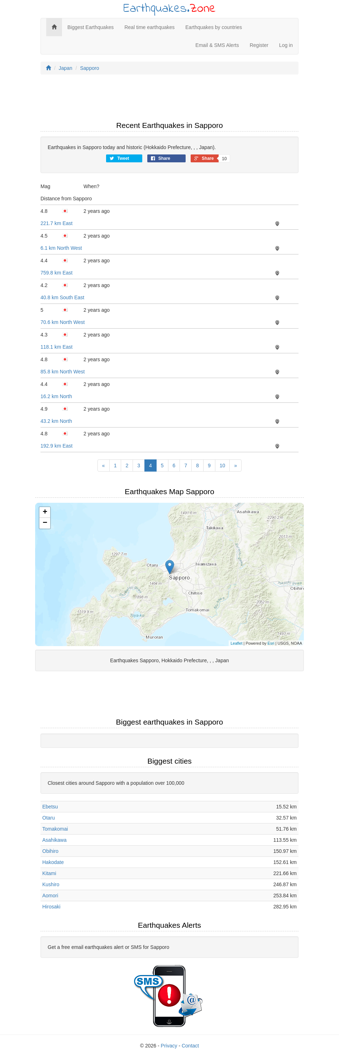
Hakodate (53, 862)
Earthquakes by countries (213, 27)
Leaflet (236, 643)
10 (222, 465)
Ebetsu (50, 807)
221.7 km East (56, 223)
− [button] (45, 523)
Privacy (169, 1046)
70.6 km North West (62, 322)
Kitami (49, 873)
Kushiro (50, 884)
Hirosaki (51, 906)
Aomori (50, 895)
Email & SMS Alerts (217, 45)
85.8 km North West (62, 371)
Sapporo (89, 68)
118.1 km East (56, 347)
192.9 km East (56, 446)
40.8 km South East (62, 297)
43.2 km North (56, 421)
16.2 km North (56, 396)
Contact (190, 1046)
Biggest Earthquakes (90, 27)
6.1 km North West (61, 248)
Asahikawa (54, 840)
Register (259, 45)
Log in (286, 45)
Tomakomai (55, 829)
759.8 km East (56, 273)
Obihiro (50, 851)
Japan (65, 68)
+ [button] (45, 512)
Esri (271, 643)
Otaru (48, 818)
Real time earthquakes (149, 27)
